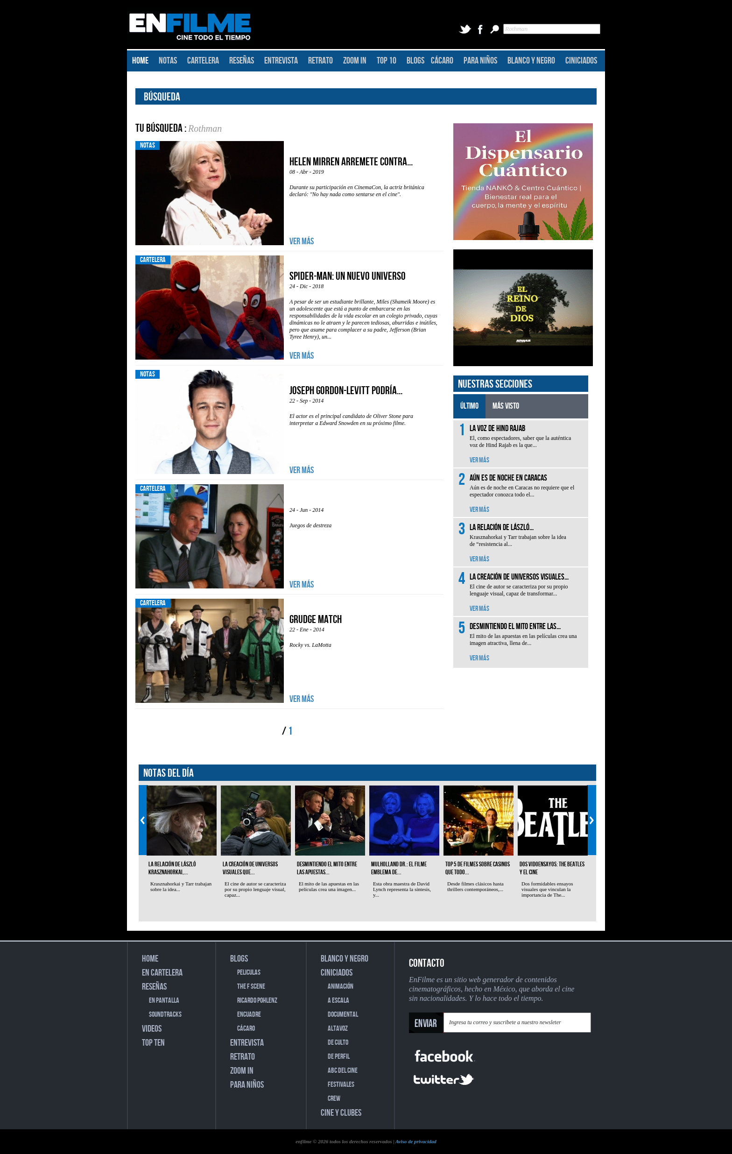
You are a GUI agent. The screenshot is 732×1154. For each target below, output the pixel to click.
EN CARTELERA (162, 972)
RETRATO (320, 60)
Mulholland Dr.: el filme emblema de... (399, 868)
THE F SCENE (251, 986)
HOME (140, 60)
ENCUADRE (249, 1014)
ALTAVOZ (338, 1028)
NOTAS (168, 60)
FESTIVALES (341, 1084)
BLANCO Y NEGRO (531, 60)
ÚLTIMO (469, 406)
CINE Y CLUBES (341, 1113)
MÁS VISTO (506, 406)
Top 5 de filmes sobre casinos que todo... (477, 868)
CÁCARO (442, 60)
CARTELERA (203, 60)
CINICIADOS (581, 60)
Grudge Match (315, 619)
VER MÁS (301, 241)
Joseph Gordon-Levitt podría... (345, 390)
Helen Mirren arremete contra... (351, 162)
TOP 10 (386, 60)
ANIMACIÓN (340, 986)
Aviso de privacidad (415, 1141)
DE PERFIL (339, 1056)
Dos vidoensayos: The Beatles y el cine (552, 868)
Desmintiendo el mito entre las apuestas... (327, 868)
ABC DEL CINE (343, 1070)
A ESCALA (338, 1000)
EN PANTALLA (164, 1000)
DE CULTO (338, 1042)
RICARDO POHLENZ (257, 1000)
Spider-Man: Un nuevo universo (347, 276)
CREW (334, 1098)
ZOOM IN (354, 60)
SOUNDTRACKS (165, 1014)
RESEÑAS (241, 60)
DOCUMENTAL (343, 1014)
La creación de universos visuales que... (250, 868)
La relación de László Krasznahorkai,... (172, 868)
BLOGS (415, 60)
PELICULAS (248, 972)
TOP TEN (153, 1042)
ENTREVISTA (281, 60)
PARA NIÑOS (480, 60)
